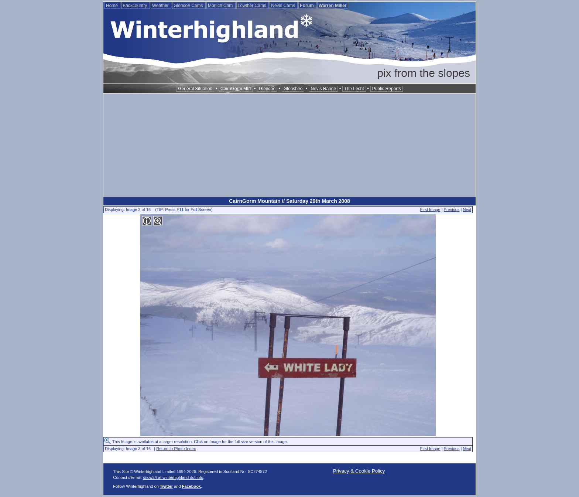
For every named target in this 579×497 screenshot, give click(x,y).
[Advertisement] (289, 145)
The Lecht (354, 88)
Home (112, 5)
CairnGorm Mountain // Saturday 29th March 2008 (289, 201)
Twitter (166, 486)
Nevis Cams (283, 5)
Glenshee (293, 88)
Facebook (191, 486)
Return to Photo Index (176, 448)
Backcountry (135, 5)
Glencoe (267, 88)
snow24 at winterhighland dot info (173, 477)
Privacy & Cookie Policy (359, 471)
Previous (452, 209)
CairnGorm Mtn (235, 88)
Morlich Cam (221, 5)
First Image (430, 209)
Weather (161, 5)
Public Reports (386, 88)
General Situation (195, 88)
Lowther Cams (253, 5)
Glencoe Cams (189, 5)
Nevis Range (323, 88)
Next (467, 209)
